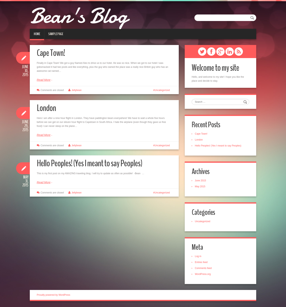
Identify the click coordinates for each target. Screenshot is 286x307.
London (46, 108)
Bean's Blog (78, 16)
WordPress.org (203, 274)
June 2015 (200, 180)
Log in (198, 256)
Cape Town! (51, 53)
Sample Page (55, 34)
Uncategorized (162, 90)
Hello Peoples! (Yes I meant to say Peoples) (89, 163)
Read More (43, 79)
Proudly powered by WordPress (53, 295)
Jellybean (77, 90)
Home (37, 34)
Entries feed (201, 262)
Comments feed (203, 268)
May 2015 (200, 186)
